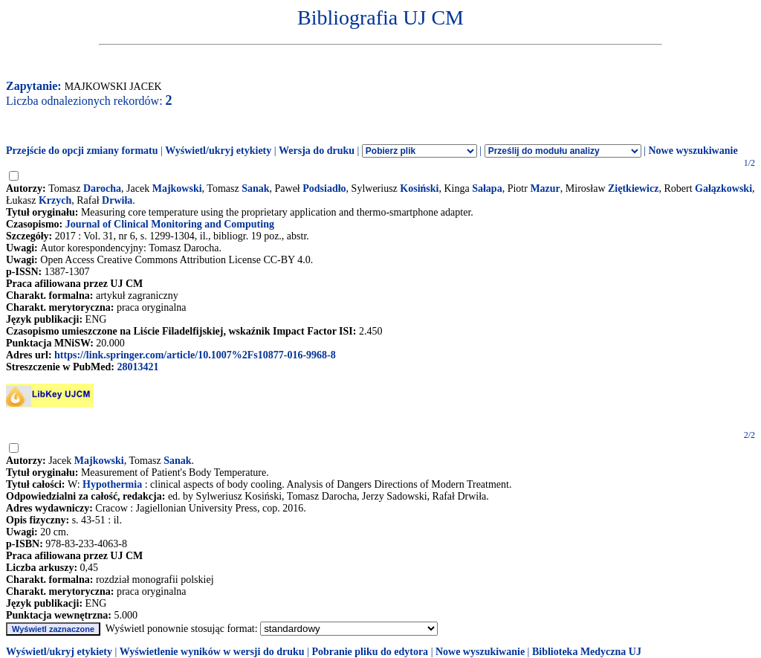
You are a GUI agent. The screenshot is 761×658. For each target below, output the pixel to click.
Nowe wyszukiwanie (692, 150)
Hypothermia (112, 484)
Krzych (55, 200)
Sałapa (487, 188)
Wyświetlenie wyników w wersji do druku (212, 651)
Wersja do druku (316, 150)
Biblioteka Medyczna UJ (586, 651)
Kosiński (419, 188)
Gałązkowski (723, 188)
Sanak (255, 188)
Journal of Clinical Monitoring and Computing (169, 224)
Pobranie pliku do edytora (369, 651)
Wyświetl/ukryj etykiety (218, 150)
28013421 (137, 366)
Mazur (545, 188)
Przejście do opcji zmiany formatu (82, 150)
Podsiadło (324, 188)
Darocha (102, 188)
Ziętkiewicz (633, 188)
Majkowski (177, 188)
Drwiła (117, 200)
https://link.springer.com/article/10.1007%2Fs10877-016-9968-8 (195, 355)
